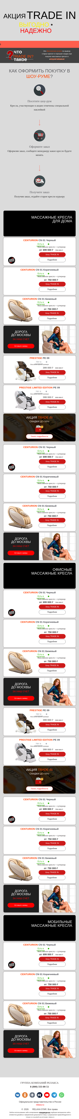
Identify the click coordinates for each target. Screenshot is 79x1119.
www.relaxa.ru (57, 59)
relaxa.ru (40, 1105)
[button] (52, 254)
